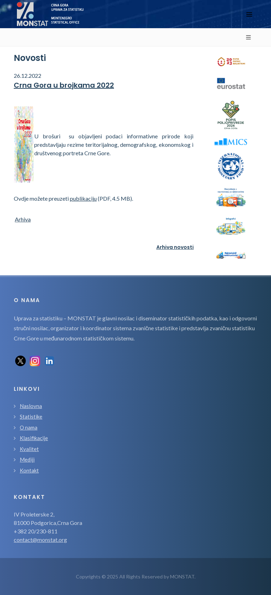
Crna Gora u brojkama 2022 (64, 85)
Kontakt (29, 470)
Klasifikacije (34, 438)
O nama (28, 427)
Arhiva (23, 219)
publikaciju (83, 198)
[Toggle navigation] (249, 14)
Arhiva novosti (175, 247)
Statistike (31, 416)
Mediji (27, 459)
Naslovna (31, 406)
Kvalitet (29, 449)
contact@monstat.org (40, 539)
